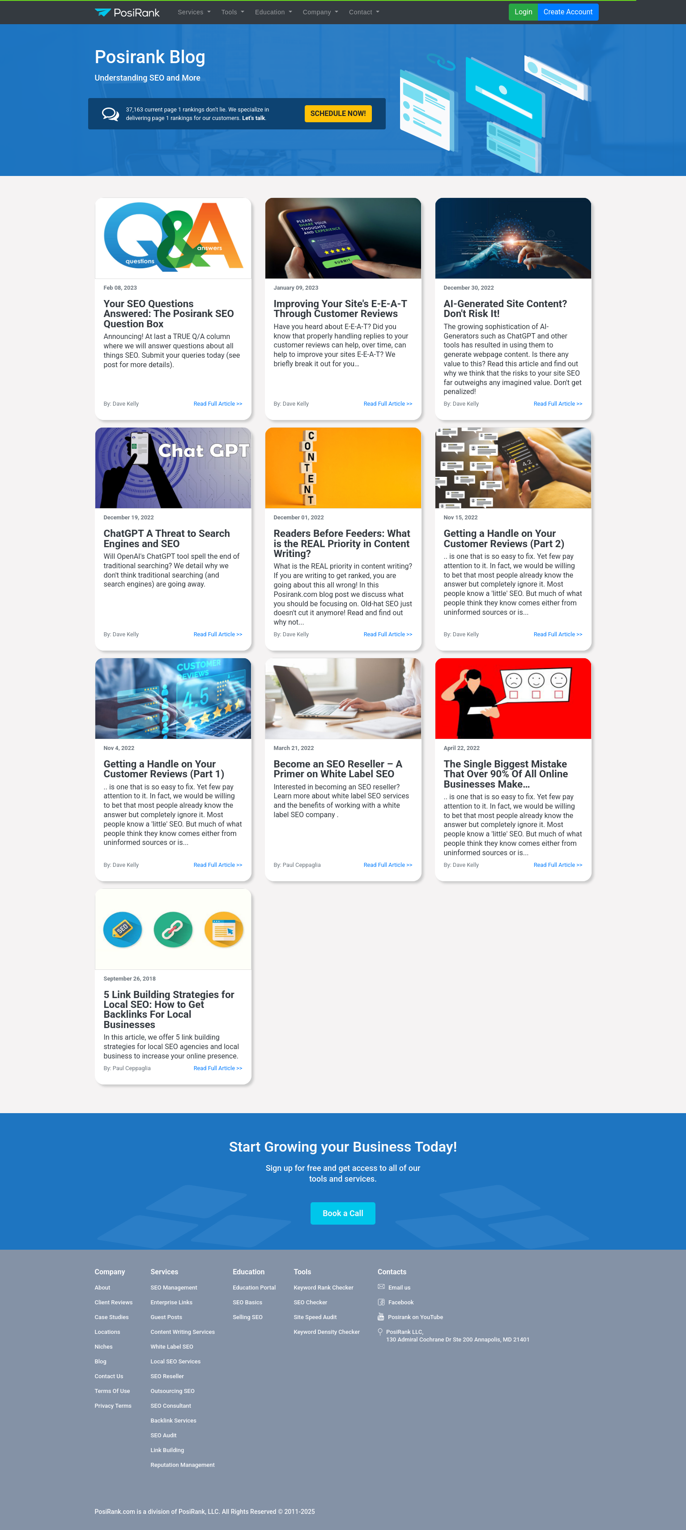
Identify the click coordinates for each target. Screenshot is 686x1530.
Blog (101, 1361)
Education (271, 12)
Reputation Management (183, 1464)
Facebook (396, 1302)
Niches (104, 1346)
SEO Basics (247, 1302)
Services (191, 12)
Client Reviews (114, 1302)
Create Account (568, 12)
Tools (230, 12)
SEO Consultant (171, 1405)
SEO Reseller (167, 1376)
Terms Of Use (112, 1391)
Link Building (167, 1450)
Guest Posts (167, 1317)
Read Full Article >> (218, 403)
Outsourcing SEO (173, 1391)
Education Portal (254, 1287)
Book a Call (343, 1213)
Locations (107, 1332)
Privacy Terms (113, 1405)
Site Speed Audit (315, 1317)
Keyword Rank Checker (323, 1287)
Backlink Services (173, 1420)
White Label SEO (172, 1346)
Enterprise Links (172, 1302)
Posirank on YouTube (410, 1316)
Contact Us (109, 1376)
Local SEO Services (176, 1361)
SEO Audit (164, 1435)
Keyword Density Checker (327, 1332)
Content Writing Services (183, 1332)
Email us (394, 1287)
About (103, 1287)
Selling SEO (248, 1317)
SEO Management (174, 1287)
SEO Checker (310, 1302)
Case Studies (112, 1317)
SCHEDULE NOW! (338, 113)
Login (523, 12)
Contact (361, 12)
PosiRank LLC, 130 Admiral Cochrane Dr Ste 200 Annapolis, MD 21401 (454, 1335)
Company (318, 12)
